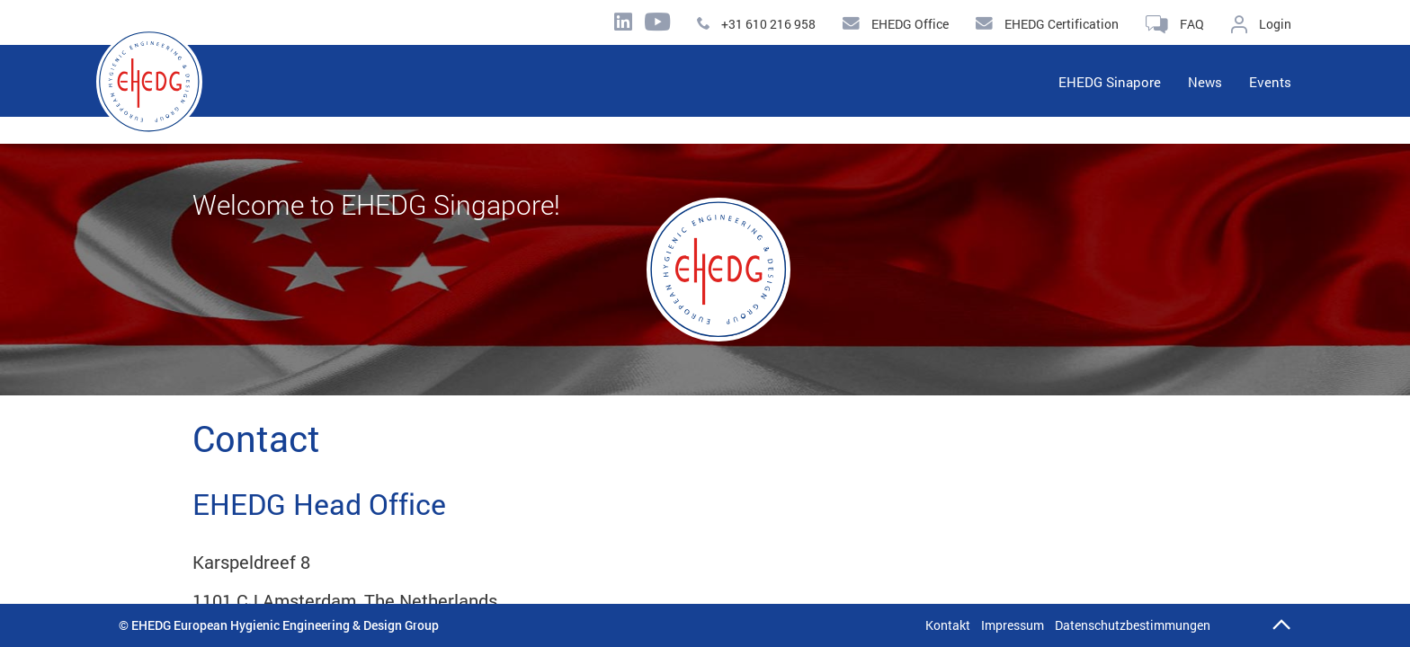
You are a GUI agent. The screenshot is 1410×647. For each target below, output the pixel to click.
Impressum (1012, 625)
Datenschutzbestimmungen (1132, 625)
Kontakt (947, 625)
